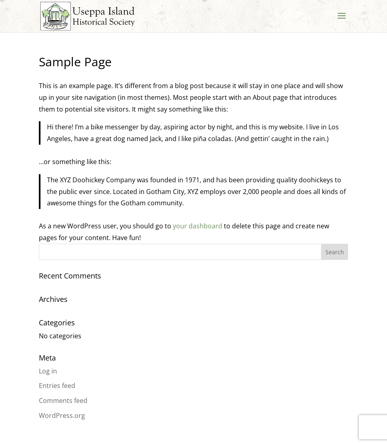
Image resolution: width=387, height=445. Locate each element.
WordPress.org (62, 415)
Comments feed (63, 400)
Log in (48, 371)
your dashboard (197, 225)
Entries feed (57, 385)
